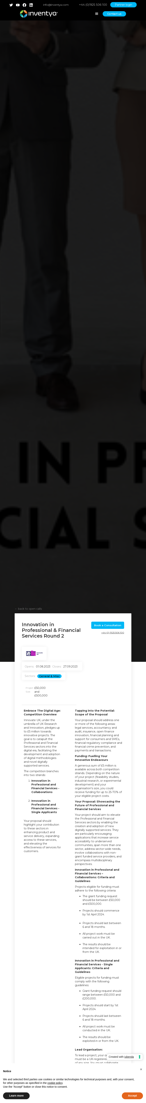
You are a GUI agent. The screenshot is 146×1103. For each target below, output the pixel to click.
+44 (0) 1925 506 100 (112, 632)
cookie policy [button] (54, 1082)
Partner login (123, 4)
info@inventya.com (56, 4)
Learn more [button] (16, 1095)
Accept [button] (132, 1095)
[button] (141, 1069)
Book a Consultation (107, 625)
